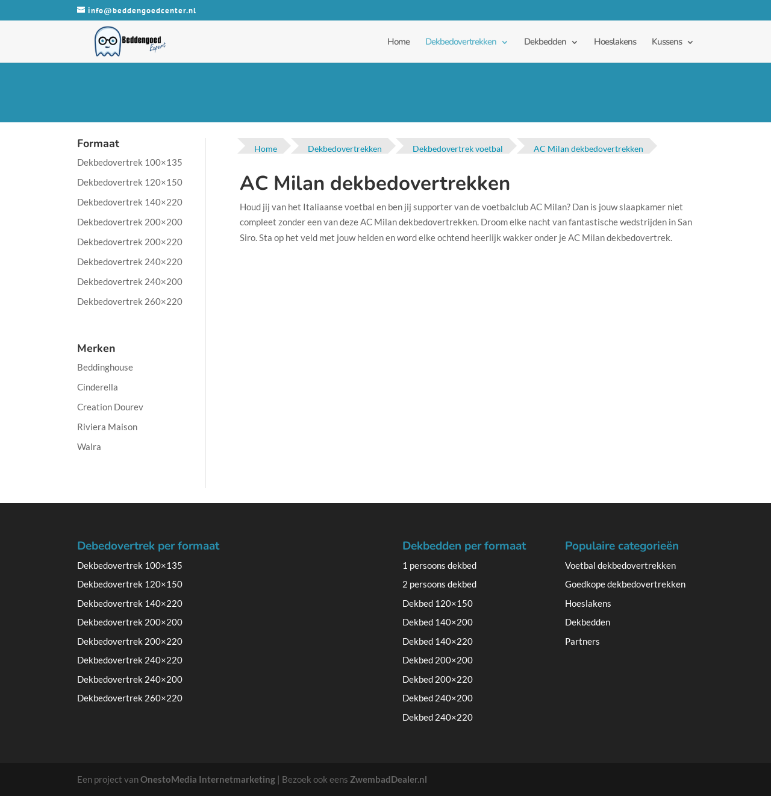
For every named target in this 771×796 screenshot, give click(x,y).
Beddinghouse (105, 367)
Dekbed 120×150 (437, 603)
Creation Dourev (110, 406)
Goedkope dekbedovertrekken (625, 583)
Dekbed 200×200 (437, 659)
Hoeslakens (615, 42)
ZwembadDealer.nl (388, 779)
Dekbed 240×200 (437, 697)
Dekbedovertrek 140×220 (130, 201)
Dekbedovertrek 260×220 (130, 301)
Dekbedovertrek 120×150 (130, 182)
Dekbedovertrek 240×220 (130, 261)
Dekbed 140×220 (437, 641)
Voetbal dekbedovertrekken (620, 565)
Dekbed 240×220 (437, 717)
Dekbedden (545, 42)
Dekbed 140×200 (437, 621)
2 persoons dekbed (439, 583)
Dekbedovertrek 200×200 (130, 221)
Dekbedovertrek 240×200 (130, 281)
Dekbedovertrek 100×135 (130, 162)
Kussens (667, 42)
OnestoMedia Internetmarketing (207, 779)
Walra (89, 446)
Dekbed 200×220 (437, 679)
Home (398, 42)
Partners (582, 641)
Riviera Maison (107, 426)
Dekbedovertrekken (460, 42)
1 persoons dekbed (439, 565)
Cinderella (97, 386)
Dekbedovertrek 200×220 (130, 241)
